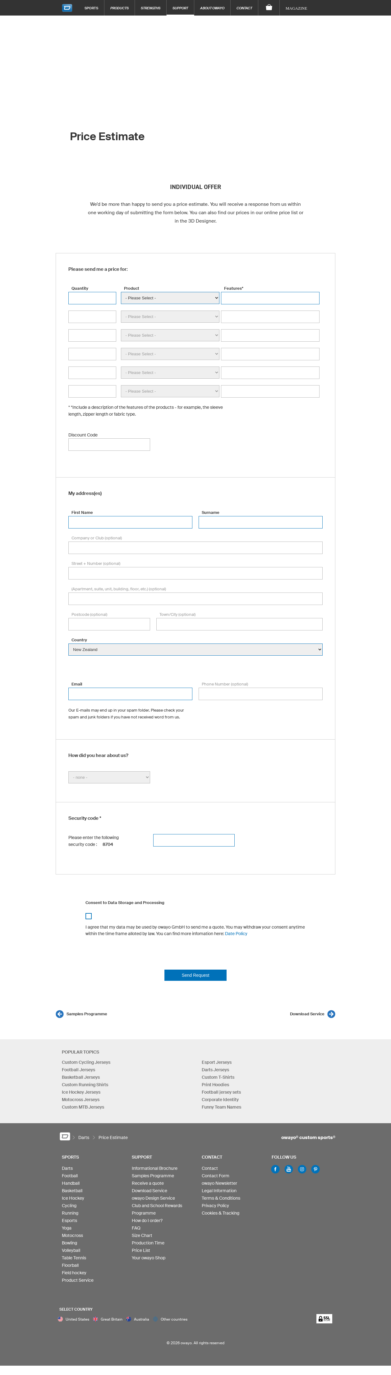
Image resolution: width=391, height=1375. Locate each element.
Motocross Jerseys (80, 1099)
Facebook (275, 1169)
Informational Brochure (154, 1168)
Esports (69, 1220)
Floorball (70, 1265)
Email (76, 684)
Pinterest (315, 1169)
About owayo (212, 8)
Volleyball (71, 1250)
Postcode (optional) (89, 614)
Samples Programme (87, 1014)
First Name (82, 512)
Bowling (69, 1242)
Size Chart (142, 1235)
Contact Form (215, 1175)
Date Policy (236, 933)
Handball (71, 1183)
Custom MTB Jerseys (83, 1107)
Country (79, 640)
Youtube (289, 1169)
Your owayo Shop (148, 1257)
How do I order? (147, 1220)
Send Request (195, 975)
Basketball (72, 1190)
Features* (233, 288)
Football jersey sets (221, 1092)
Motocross (72, 1235)
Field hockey (74, 1272)
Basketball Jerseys (81, 1077)
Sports (91, 8)
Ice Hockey (73, 1198)
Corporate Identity (220, 1099)
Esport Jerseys (217, 1062)
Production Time (148, 1242)
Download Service (307, 1014)
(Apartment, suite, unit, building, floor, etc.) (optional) (118, 589)
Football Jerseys (78, 1069)
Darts (67, 1168)
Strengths (150, 8)
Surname (210, 512)
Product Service (78, 1280)
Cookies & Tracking (220, 1213)
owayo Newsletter (219, 1183)
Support (180, 8)
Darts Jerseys (215, 1069)
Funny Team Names (221, 1107)
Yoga (66, 1227)
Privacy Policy (215, 1205)
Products (119, 8)
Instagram (302, 1169)
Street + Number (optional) (95, 563)
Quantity (79, 288)
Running (70, 1213)
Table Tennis (74, 1257)
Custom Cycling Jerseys (86, 1062)
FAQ (136, 1227)
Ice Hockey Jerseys (81, 1092)
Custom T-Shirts (218, 1077)
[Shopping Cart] (269, 8)
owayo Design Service (153, 1198)
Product (131, 288)
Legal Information (219, 1190)
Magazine (296, 8)
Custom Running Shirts (85, 1084)
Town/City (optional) (177, 614)
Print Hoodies (215, 1084)
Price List (141, 1250)
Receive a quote (148, 1183)
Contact (244, 8)
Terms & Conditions (221, 1198)
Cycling (69, 1205)
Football (70, 1175)
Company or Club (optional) (96, 538)
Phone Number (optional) (225, 684)
